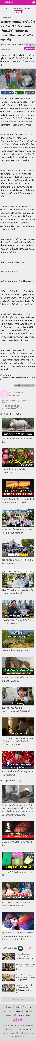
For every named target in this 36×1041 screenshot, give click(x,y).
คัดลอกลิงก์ (30, 49)
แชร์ (30, 45)
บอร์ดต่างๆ (18, 8)
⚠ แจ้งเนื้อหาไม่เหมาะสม (22, 385)
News (8, 8)
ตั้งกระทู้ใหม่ (18, 1000)
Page (28, 1015)
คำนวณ (21, 1015)
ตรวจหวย (9, 1015)
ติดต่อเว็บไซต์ (14, 1033)
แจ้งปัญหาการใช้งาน (27, 1033)
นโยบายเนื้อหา (9, 1029)
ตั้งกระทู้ (18, 12)
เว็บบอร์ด (16, 1007)
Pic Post (29, 1011)
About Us (5, 1033)
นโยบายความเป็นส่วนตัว (25, 1025)
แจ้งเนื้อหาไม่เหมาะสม (18, 1037)
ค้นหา (27, 8)
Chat (29, 1007)
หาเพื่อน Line (8, 1011)
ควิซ (15, 1015)
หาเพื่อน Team (19, 1011)
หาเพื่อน (23, 1007)
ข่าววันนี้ (10, 18)
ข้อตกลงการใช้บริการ (9, 1025)
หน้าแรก (3, 18)
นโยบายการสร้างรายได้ (23, 1029)
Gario (9, 49)
